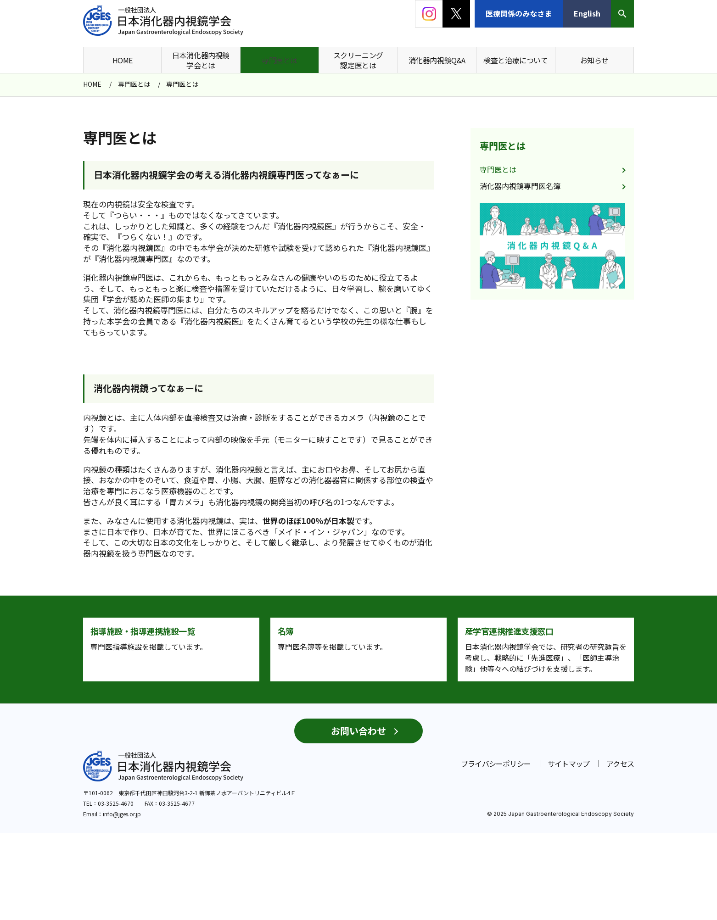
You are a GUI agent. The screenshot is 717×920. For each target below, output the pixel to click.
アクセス (620, 850)
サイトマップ (568, 850)
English (587, 13)
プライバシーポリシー (496, 850)
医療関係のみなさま (519, 13)
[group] (552, 246)
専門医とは (503, 145)
